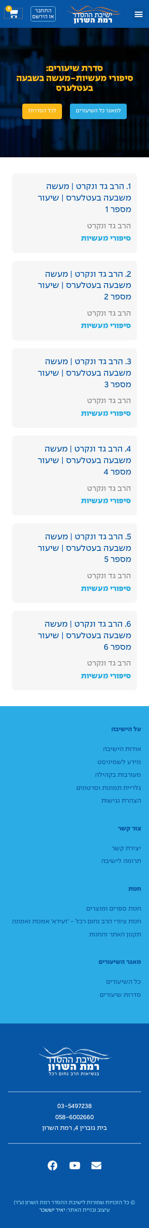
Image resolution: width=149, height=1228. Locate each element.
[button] (138, 14)
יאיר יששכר (52, 1210)
